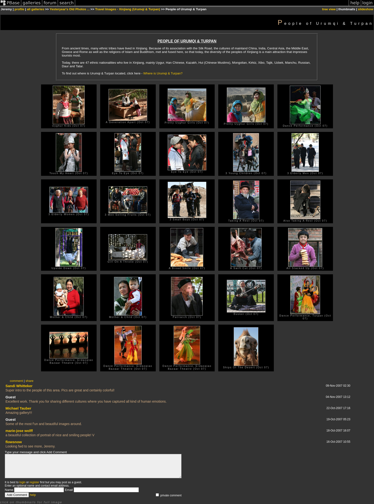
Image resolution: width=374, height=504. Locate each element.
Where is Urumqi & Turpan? (162, 73)
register (34, 482)
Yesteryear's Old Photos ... (70, 9)
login (22, 482)
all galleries (35, 9)
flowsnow (13, 442)
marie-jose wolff (19, 431)
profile (19, 9)
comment (16, 381)
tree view (329, 9)
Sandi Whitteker (18, 386)
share (29, 381)
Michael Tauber (18, 408)
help (33, 495)
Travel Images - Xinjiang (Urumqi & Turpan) (127, 9)
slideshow (365, 9)
